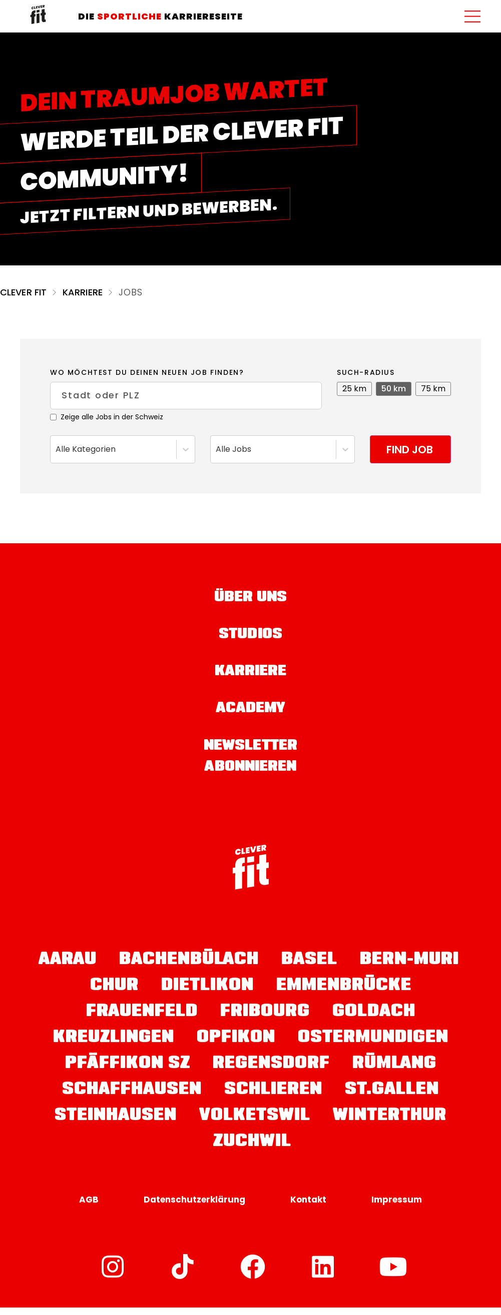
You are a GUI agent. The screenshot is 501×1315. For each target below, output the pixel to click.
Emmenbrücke (343, 994)
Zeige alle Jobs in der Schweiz (106, 417)
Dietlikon (207, 994)
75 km (433, 388)
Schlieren (273, 1098)
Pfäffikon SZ (127, 1072)
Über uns (251, 599)
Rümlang (394, 1072)
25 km (354, 388)
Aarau (68, 968)
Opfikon (236, 1046)
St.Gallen (392, 1098)
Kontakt (308, 1207)
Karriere (83, 292)
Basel (309, 968)
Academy (250, 715)
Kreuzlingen (113, 1046)
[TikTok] (183, 1274)
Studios (250, 638)
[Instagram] (113, 1274)
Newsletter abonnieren (250, 763)
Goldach (373, 1020)
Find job (407, 449)
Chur (114, 994)
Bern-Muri (409, 968)
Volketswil (254, 1124)
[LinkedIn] (323, 1274)
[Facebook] (253, 1274)
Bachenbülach (189, 968)
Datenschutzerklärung (194, 1207)
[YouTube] (393, 1274)
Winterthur (389, 1124)
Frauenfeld (142, 1020)
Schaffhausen (132, 1098)
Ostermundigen (373, 1046)
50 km (393, 388)
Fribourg (265, 1020)
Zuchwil (252, 1150)
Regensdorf (271, 1072)
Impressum (396, 1207)
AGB (89, 1207)
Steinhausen (116, 1124)
